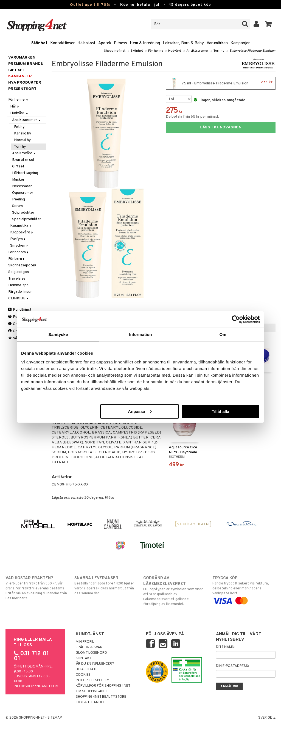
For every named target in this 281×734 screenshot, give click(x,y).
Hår (15, 106)
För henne (155, 51)
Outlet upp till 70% (90, 4)
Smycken (19, 245)
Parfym (18, 239)
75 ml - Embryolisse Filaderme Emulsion (220, 83)
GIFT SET (16, 70)
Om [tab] (222, 334)
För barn (17, 258)
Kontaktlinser (62, 43)
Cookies (83, 675)
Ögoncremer (22, 193)
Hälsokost (86, 43)
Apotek (104, 43)
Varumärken (217, 43)
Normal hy (22, 140)
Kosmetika (21, 225)
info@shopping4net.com (36, 686)
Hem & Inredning (145, 43)
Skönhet (39, 43)
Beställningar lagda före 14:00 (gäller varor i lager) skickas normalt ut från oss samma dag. (105, 585)
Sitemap (54, 718)
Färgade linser (20, 291)
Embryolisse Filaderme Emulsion (252, 51)
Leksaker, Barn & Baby (183, 43)
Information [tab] (140, 334)
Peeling (18, 199)
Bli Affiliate (86, 669)
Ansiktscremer (197, 51)
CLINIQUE (18, 298)
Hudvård (174, 51)
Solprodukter (23, 212)
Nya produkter (24, 82)
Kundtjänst (20, 309)
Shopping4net (114, 51)
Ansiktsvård (24, 153)
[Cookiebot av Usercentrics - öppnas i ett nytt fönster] (236, 319)
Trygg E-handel (90, 702)
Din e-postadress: (232, 666)
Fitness (120, 43)
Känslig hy (22, 133)
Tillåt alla (220, 411)
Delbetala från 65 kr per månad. (192, 116)
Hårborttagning (25, 173)
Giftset (18, 166)
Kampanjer (240, 43)
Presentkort (22, 89)
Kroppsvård (22, 232)
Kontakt (84, 658)
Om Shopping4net (92, 691)
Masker (18, 179)
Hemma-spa (18, 285)
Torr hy (218, 51)
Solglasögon (18, 272)
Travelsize (17, 278)
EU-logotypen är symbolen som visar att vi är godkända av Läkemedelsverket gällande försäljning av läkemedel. (174, 590)
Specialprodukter (26, 219)
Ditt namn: (225, 647)
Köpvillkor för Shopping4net (103, 686)
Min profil (85, 642)
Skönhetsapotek (22, 265)
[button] (268, 24)
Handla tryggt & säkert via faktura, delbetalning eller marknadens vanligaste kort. (244, 589)
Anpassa (140, 411)
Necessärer (22, 186)
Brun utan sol (23, 160)
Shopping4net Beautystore (101, 697)
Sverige (267, 718)
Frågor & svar (89, 647)
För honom (18, 252)
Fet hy (19, 127)
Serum (17, 206)
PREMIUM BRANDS (25, 64)
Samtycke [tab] (58, 334)
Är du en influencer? (95, 664)
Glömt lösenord (91, 653)
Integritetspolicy (92, 680)
